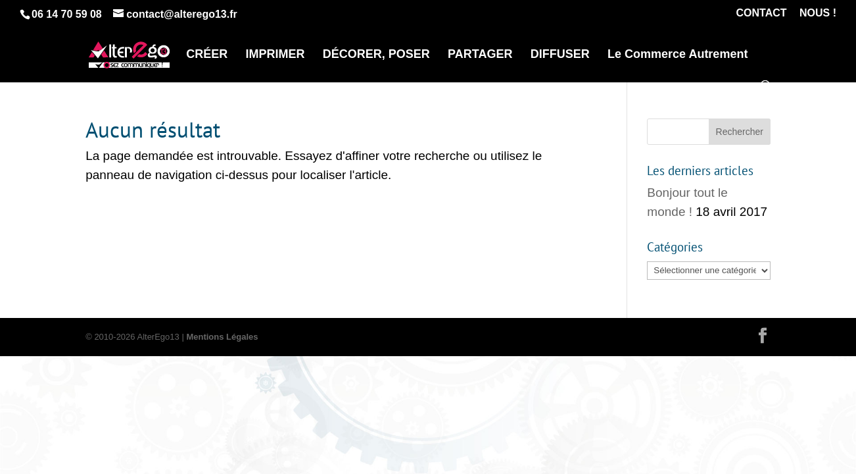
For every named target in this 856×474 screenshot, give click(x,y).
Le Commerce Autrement (677, 55)
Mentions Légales (222, 337)
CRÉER (206, 55)
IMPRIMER (275, 55)
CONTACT (761, 13)
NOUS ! (817, 13)
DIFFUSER (560, 55)
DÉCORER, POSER (376, 55)
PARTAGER (480, 55)
